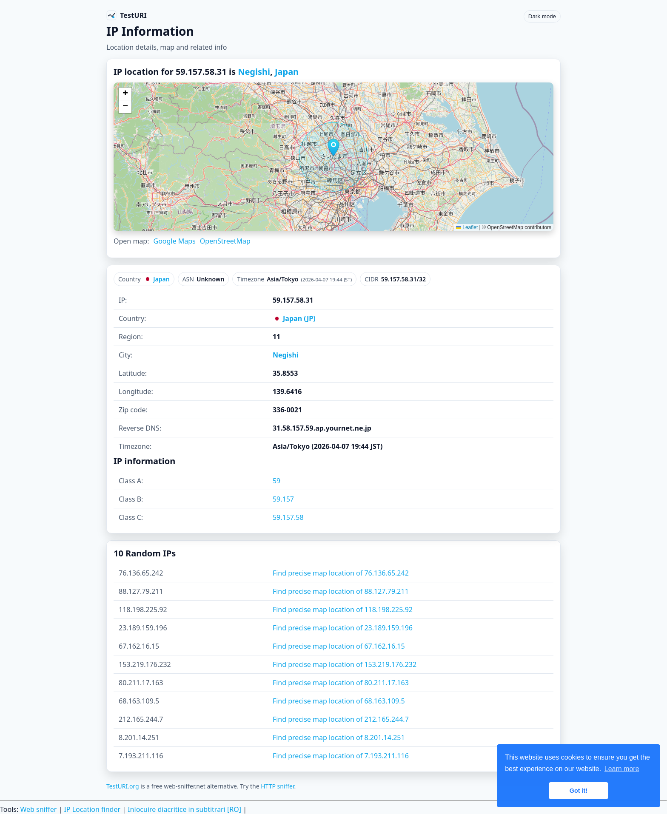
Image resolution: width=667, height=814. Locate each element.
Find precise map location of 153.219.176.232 (344, 664)
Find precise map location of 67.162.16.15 (339, 646)
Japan (287, 71)
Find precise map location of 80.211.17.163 (341, 682)
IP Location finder (92, 809)
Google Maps (174, 241)
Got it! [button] (578, 790)
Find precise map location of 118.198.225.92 (343, 609)
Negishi (254, 71)
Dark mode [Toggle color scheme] (542, 16)
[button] (333, 147)
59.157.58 (288, 517)
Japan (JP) (294, 318)
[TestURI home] (126, 15)
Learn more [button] (621, 768)
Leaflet (467, 227)
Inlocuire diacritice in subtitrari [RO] (184, 809)
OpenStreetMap (225, 241)
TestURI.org (122, 786)
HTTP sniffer (277, 786)
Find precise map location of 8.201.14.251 (339, 737)
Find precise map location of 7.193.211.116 (341, 755)
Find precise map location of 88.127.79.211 (341, 591)
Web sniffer (38, 809)
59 (276, 480)
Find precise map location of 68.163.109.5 (339, 701)
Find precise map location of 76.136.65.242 (341, 573)
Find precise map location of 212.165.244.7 (341, 719)
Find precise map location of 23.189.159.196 (343, 627)
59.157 (283, 499)
